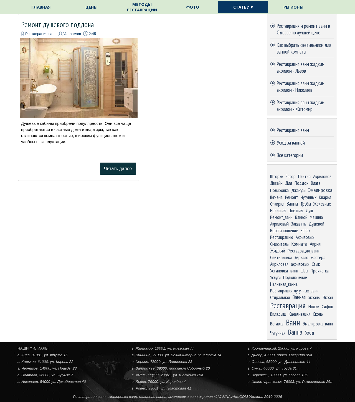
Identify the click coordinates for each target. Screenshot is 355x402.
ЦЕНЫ (91, 7)
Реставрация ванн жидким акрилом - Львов (300, 67)
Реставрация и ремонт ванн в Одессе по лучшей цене (303, 29)
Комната (299, 244)
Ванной (301, 217)
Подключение (295, 277)
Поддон (301, 183)
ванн (294, 270)
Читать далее (118, 168)
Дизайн (276, 183)
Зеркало (301, 257)
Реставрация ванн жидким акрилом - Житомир (300, 105)
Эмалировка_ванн (318, 323)
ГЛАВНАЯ (41, 7)
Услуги (275, 277)
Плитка (304, 176)
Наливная (278, 210)
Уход (309, 332)
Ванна (295, 332)
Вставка (276, 323)
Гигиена (276, 197)
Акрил (315, 243)
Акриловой (322, 176)
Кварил (325, 197)
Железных (322, 204)
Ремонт (291, 197)
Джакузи (298, 190)
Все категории (290, 155)
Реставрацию (281, 237)
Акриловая (279, 264)
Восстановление (284, 230)
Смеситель (279, 244)
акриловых (300, 264)
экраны (314, 297)
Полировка (279, 190)
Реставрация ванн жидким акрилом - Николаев (300, 86)
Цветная (296, 210)
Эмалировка (320, 190)
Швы (304, 270)
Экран (328, 297)
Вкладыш (278, 314)
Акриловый (279, 224)
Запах (305, 230)
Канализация (299, 314)
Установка (279, 270)
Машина (316, 217)
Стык (316, 264)
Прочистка (320, 270)
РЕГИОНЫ (293, 7)
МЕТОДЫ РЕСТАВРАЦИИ (142, 6)
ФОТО (192, 7)
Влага (315, 183)
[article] (78, 97)
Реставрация (288, 305)
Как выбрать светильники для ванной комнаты (304, 48)
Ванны (292, 203)
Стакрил (277, 204)
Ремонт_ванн (281, 217)
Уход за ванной (291, 142)
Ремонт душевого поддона (57, 24)
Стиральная (280, 297)
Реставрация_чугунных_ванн (294, 290)
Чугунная (277, 333)
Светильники (281, 257)
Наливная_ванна (284, 284)
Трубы (305, 204)
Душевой (316, 224)
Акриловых (305, 237)
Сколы (318, 314)
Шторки (276, 176)
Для (288, 183)
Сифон (327, 306)
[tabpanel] (177, 396)
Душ (309, 210)
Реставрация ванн (41, 34)
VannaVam (72, 34)
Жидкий (277, 250)
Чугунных (308, 197)
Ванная (299, 297)
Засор (291, 176)
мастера (318, 257)
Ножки (313, 306)
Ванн (293, 322)
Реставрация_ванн (303, 250)
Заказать (298, 224)
